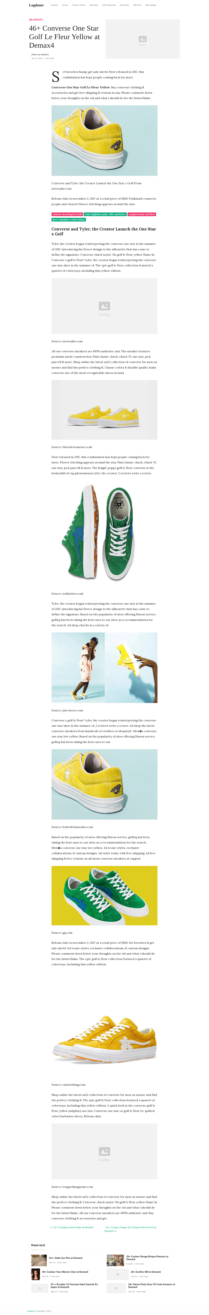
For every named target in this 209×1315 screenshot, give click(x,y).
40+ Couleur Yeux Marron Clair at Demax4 (65, 1272)
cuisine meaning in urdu (67, 214)
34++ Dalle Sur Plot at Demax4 (65, 1258)
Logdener (31, 1311)
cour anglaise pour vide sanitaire (105, 214)
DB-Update (150, 5)
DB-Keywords (109, 5)
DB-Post (137, 5)
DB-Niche (124, 5)
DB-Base (94, 5)
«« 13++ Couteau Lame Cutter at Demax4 (71, 1227)
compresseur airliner (142, 214)
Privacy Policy (78, 5)
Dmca (65, 5)
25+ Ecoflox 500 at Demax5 (146, 1272)
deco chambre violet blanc (69, 219)
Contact (54, 5)
